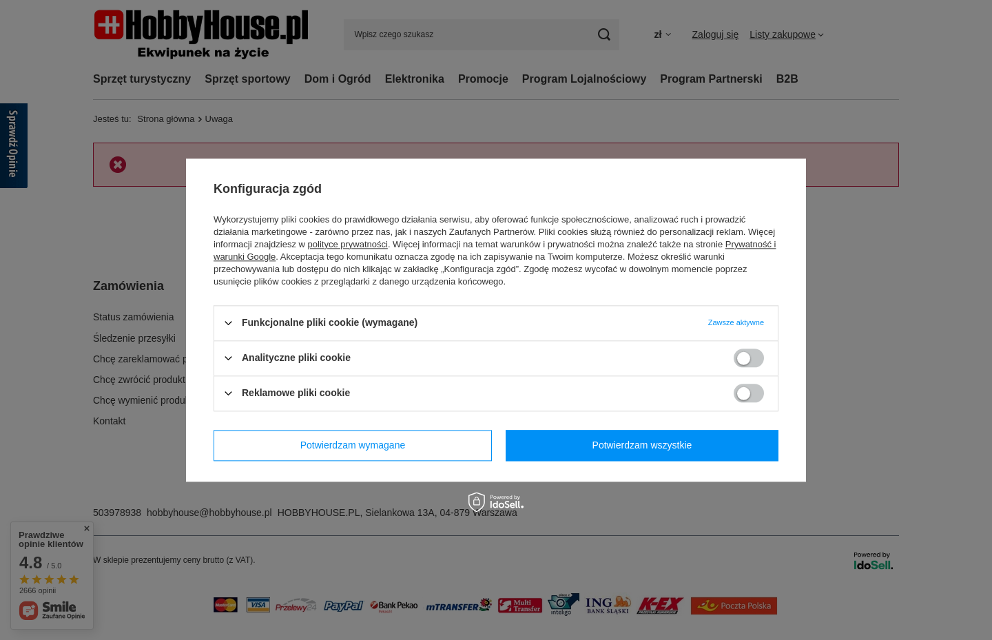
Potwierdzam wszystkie (642, 445)
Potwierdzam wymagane (353, 445)
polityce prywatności (348, 244)
